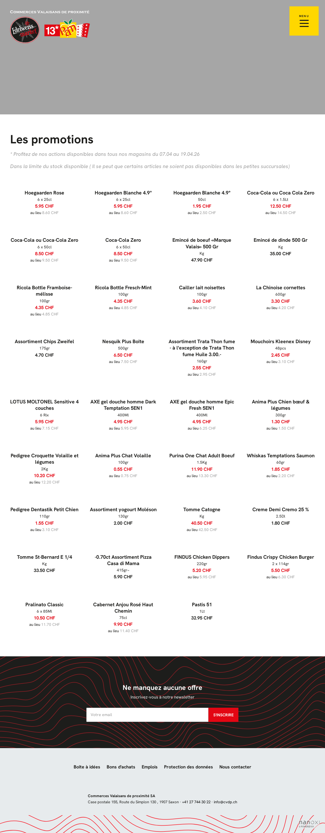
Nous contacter (235, 767)
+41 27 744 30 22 (196, 802)
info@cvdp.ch (225, 802)
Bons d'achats (121, 767)
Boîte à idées (87, 767)
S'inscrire (223, 715)
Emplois (150, 767)
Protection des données (188, 767)
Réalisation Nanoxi (309, 824)
